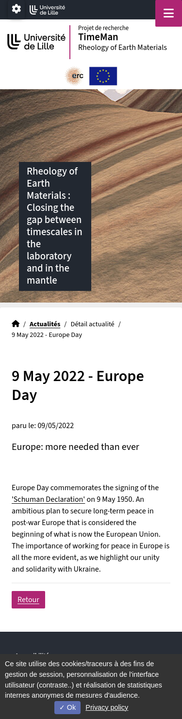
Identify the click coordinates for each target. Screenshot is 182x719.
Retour (28, 599)
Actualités (45, 324)
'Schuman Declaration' (48, 499)
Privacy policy (106, 707)
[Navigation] (168, 13)
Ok (67, 707)
